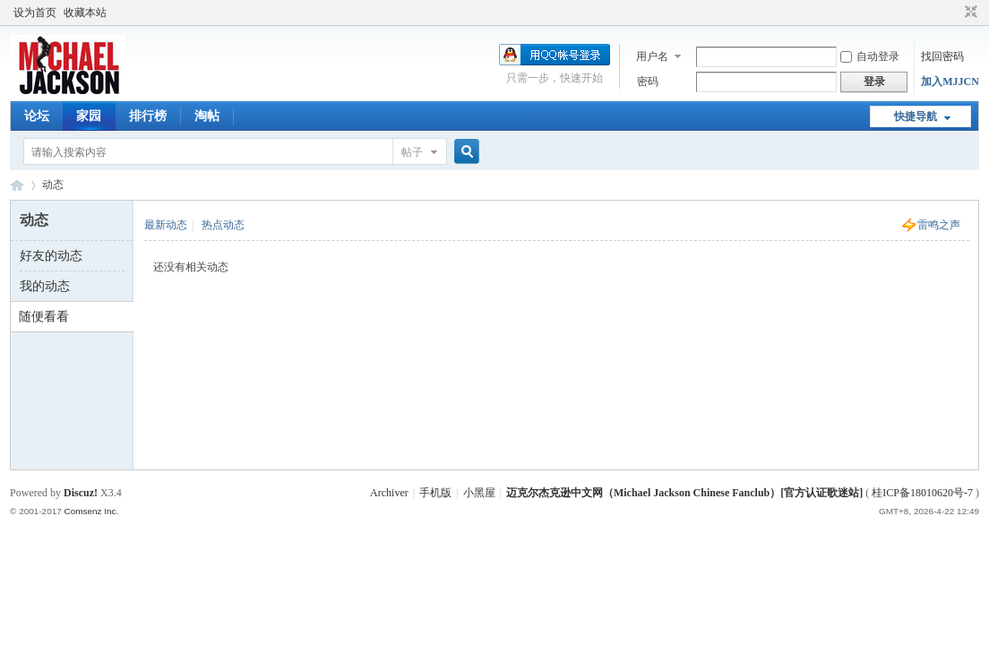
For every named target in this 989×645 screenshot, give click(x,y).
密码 (647, 81)
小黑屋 (479, 492)
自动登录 (869, 56)
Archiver (389, 492)
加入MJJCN (950, 81)
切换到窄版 (969, 12)
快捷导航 (915, 116)
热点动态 (223, 225)
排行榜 (148, 116)
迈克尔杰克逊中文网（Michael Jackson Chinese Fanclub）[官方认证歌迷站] (684, 492)
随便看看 (44, 316)
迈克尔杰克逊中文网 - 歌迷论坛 (17, 185)
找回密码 (942, 56)
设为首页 (34, 12)
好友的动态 (51, 255)
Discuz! (81, 492)
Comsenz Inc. (91, 511)
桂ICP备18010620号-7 (922, 492)
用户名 (652, 56)
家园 (88, 116)
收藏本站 (85, 12)
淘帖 (206, 116)
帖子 (412, 152)
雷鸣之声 (938, 225)
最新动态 (165, 225)
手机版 (435, 492)
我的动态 (45, 286)
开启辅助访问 (954, 12)
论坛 (36, 116)
